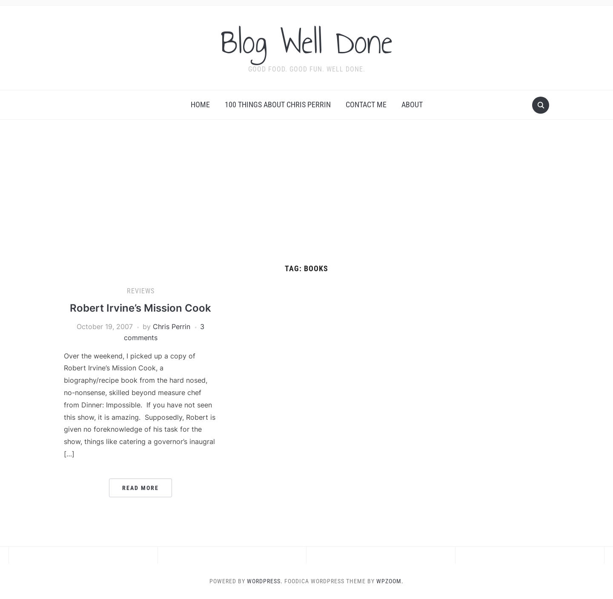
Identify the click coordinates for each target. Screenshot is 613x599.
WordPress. (265, 581)
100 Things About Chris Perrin (278, 104)
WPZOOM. (390, 581)
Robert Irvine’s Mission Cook (140, 308)
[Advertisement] (306, 200)
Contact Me (366, 104)
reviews (141, 291)
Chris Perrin (171, 326)
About (412, 104)
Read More (140, 487)
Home (200, 104)
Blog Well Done (306, 42)
